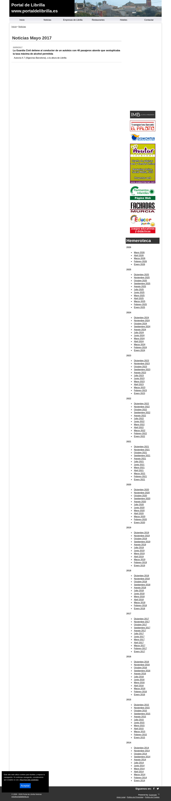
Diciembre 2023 (141, 360)
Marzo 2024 (139, 344)
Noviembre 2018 (142, 579)
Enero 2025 (139, 307)
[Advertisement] (143, 67)
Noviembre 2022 (142, 407)
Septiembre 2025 (142, 283)
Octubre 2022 (140, 409)
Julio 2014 (139, 763)
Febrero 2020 (140, 519)
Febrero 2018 (140, 605)
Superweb (153, 795)
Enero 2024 (139, 350)
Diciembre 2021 (141, 447)
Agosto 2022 (140, 415)
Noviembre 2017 (142, 622)
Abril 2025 (139, 298)
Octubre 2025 (140, 280)
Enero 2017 (139, 651)
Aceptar (25, 785)
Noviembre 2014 (142, 751)
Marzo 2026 (139, 258)
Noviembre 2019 (142, 536)
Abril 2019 (139, 556)
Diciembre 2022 (141, 403)
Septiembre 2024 (142, 326)
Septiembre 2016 (142, 671)
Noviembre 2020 (142, 493)
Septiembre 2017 (142, 628)
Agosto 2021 (140, 458)
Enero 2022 (139, 436)
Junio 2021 (139, 464)
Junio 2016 (139, 680)
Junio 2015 (139, 723)
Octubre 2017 (140, 625)
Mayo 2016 (139, 682)
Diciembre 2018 (141, 576)
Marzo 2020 (139, 516)
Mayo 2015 (139, 725)
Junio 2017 (139, 637)
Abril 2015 (139, 729)
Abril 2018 (139, 599)
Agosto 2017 (140, 631)
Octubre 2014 (140, 754)
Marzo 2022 (139, 430)
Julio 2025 (139, 289)
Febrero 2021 (140, 476)
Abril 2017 (139, 642)
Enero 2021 (139, 479)
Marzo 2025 (139, 301)
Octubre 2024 (140, 323)
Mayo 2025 (139, 295)
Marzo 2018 (139, 602)
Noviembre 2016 (142, 665)
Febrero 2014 (140, 778)
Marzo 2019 (139, 559)
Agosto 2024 (140, 329)
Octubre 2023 (140, 366)
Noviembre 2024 (142, 320)
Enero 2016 (139, 694)
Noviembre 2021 (142, 450)
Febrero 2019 (140, 562)
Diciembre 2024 (141, 317)
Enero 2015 (139, 737)
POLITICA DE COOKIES (29, 780)
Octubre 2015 (140, 711)
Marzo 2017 (139, 645)
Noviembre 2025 (142, 277)
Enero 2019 (139, 565)
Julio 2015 (139, 720)
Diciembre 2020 (141, 490)
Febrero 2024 (140, 347)
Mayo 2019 (139, 553)
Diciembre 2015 (141, 705)
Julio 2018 (139, 590)
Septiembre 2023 (142, 369)
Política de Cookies (152, 797)
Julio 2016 (139, 677)
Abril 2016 (139, 685)
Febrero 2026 (140, 261)
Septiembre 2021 (142, 455)
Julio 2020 (139, 504)
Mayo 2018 (139, 596)
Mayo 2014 (139, 769)
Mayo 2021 (139, 467)
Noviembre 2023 (142, 363)
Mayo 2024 (139, 338)
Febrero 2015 (140, 734)
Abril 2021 (139, 470)
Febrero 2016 (140, 691)
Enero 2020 (139, 522)
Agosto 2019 (140, 544)
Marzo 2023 (139, 387)
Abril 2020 (139, 513)
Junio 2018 (139, 593)
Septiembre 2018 (142, 585)
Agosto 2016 (140, 674)
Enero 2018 (139, 608)
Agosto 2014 (140, 760)
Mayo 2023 (139, 381)
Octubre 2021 (140, 452)
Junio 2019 (139, 550)
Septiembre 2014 (142, 757)
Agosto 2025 (140, 286)
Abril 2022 (139, 427)
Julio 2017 (139, 633)
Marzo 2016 (139, 688)
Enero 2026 (139, 264)
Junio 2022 (139, 421)
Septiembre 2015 (142, 714)
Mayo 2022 (139, 424)
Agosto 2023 (140, 372)
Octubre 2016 (140, 668)
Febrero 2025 (140, 304)
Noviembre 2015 (142, 708)
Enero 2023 (139, 393)
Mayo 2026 (139, 252)
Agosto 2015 (140, 717)
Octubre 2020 (140, 496)
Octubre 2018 (140, 582)
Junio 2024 (139, 335)
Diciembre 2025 (141, 274)
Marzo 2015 (139, 731)
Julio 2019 (139, 547)
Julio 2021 (139, 461)
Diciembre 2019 (141, 533)
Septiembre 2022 (142, 412)
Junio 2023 (139, 378)
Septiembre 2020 (142, 498)
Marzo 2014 (139, 774)
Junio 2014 (139, 766)
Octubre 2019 (140, 539)
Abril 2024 (139, 341)
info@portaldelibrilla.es (20, 797)
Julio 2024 (139, 332)
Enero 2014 (139, 780)
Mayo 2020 (139, 510)
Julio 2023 (139, 375)
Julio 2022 (139, 418)
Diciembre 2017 (141, 619)
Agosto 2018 (140, 588)
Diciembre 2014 (141, 748)
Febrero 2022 (140, 433)
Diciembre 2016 (141, 662)
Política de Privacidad (135, 797)
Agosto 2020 (140, 501)
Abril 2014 (139, 772)
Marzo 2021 (139, 473)
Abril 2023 (139, 384)
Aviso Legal (121, 797)
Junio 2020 (139, 507)
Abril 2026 (139, 255)
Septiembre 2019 (142, 542)
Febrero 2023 (140, 390)
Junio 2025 (139, 292)
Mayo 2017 (139, 639)
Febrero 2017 (140, 648)
